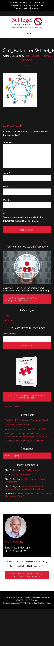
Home (9, 561)
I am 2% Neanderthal (31, 470)
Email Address (10, 334)
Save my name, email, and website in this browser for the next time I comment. (23, 219)
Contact (20, 566)
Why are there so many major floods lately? (25, 429)
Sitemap (48, 603)
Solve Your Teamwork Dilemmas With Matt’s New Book (27, 396)
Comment (8, 142)
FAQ (45, 561)
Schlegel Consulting (27, 23)
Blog (11, 566)
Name (6, 173)
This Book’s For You (36, 566)
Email (6, 186)
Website (7, 200)
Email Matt (33, 600)
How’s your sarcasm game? (18, 425)
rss (7, 316)
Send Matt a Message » (18, 547)
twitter (9, 320)
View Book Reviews (12, 407)
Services (19, 561)
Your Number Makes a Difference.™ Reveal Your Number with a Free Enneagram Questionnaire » (27, 5)
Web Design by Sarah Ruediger (33, 603)
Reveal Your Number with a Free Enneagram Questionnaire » (21, 299)
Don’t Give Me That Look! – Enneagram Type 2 (26, 420)
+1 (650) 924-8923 (15, 550)
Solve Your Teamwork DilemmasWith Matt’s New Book (27, 575)
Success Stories (33, 561)
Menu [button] (28, 33)
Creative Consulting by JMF (12, 603)
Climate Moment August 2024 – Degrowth (24, 441)
